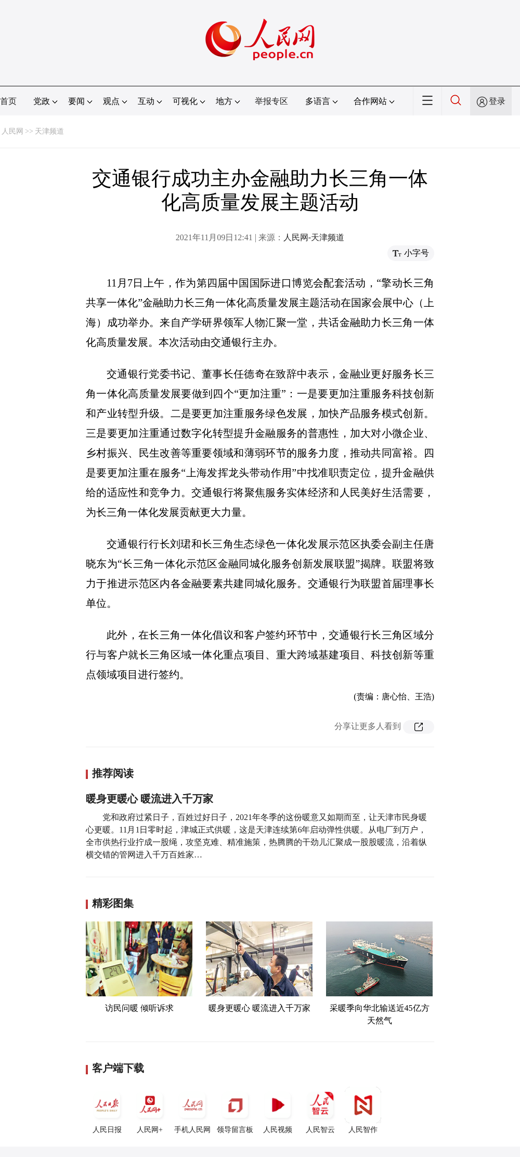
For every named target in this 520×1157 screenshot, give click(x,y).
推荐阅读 (113, 773)
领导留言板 (235, 1110)
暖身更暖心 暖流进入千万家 (149, 798)
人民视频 (277, 1110)
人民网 (12, 131)
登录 (497, 101)
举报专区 (271, 101)
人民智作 (363, 1110)
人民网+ (150, 1110)
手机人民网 (192, 1110)
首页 (8, 101)
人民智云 (320, 1110)
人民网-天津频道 (313, 237)
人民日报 (107, 1110)
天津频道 (49, 131)
